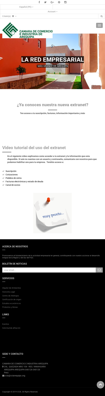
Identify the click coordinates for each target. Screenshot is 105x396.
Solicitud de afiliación (11, 328)
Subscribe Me (99, 270)
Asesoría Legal (8, 292)
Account (52, 11)
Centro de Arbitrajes (10, 296)
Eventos (5, 324)
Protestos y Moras (10, 307)
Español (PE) (26, 7)
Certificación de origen (11, 299)
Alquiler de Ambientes (11, 288)
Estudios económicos (11, 303)
